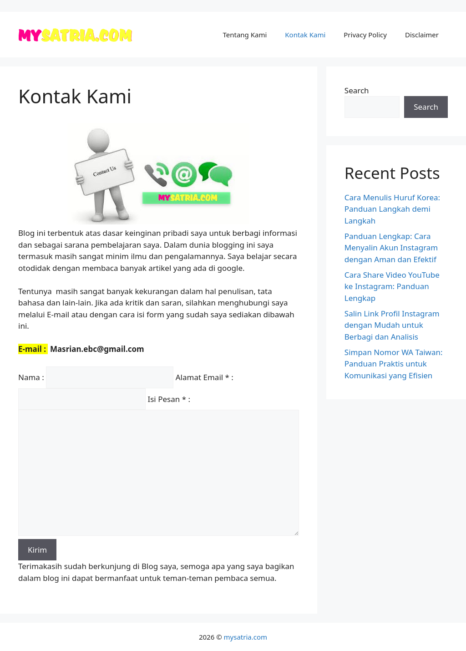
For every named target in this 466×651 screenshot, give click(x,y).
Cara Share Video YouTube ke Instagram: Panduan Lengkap (392, 286)
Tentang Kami (245, 34)
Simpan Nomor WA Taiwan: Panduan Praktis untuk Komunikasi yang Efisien (393, 364)
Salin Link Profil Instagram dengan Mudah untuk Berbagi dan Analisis (392, 325)
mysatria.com (246, 636)
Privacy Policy (365, 34)
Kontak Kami (305, 34)
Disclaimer (422, 34)
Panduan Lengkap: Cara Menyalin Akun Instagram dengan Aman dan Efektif (391, 247)
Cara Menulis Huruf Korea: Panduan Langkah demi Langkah (392, 209)
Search (356, 90)
